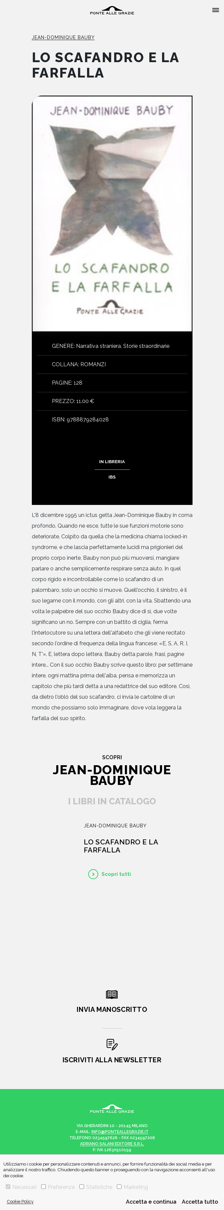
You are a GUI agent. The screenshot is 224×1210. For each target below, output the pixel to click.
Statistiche (95, 1187)
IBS (112, 477)
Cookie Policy (20, 1201)
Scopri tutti (116, 874)
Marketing (132, 1187)
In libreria (112, 461)
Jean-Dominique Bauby (63, 37)
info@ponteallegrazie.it (120, 1131)
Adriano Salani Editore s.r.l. (112, 1143)
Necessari (21, 1187)
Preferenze (58, 1187)
